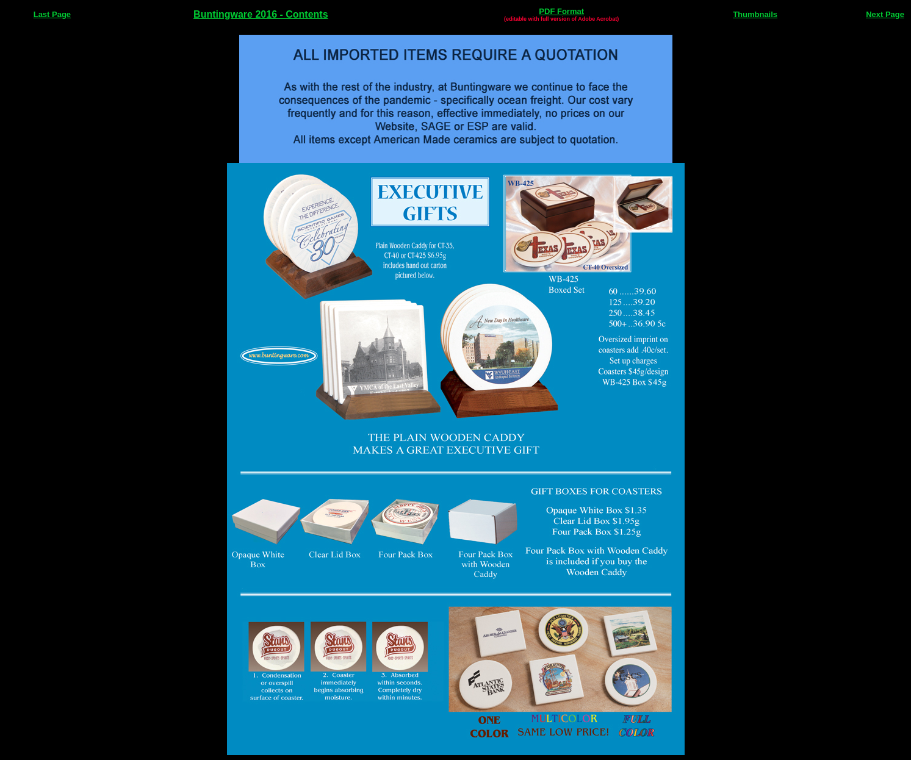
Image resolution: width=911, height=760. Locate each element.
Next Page (885, 14)
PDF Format (561, 11)
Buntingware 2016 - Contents (260, 14)
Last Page (52, 14)
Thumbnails (755, 14)
